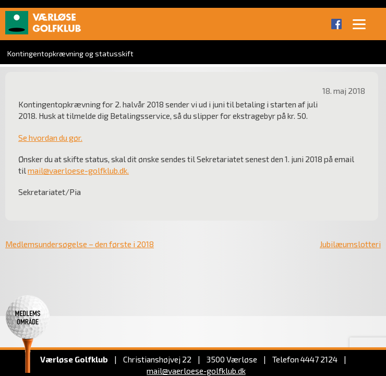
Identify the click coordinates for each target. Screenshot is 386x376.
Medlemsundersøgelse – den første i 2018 (79, 244)
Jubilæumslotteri (350, 244)
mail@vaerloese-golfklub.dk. (78, 170)
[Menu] (359, 23)
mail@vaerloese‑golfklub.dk (196, 370)
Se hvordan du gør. (50, 137)
